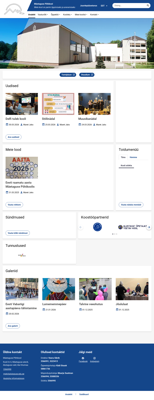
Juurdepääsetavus (88, 5)
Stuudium (87, 75)
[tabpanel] (133, 165)
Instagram (94, 359)
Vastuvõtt (43, 14)
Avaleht (31, 14)
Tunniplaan (68, 75)
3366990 (7, 369)
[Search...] (148, 5)
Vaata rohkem (14, 205)
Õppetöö (56, 14)
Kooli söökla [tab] (126, 165)
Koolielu (67, 14)
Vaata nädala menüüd (131, 205)
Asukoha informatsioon (13, 378)
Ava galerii (13, 326)
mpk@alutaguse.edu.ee (13, 374)
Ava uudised (13, 137)
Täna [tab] (123, 157)
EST (104, 5)
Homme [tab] (133, 157)
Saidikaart (84, 394)
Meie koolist (81, 14)
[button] (148, 227)
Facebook (83, 359)
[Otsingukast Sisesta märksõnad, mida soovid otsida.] (131, 5)
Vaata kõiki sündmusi (18, 233)
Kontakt (94, 14)
